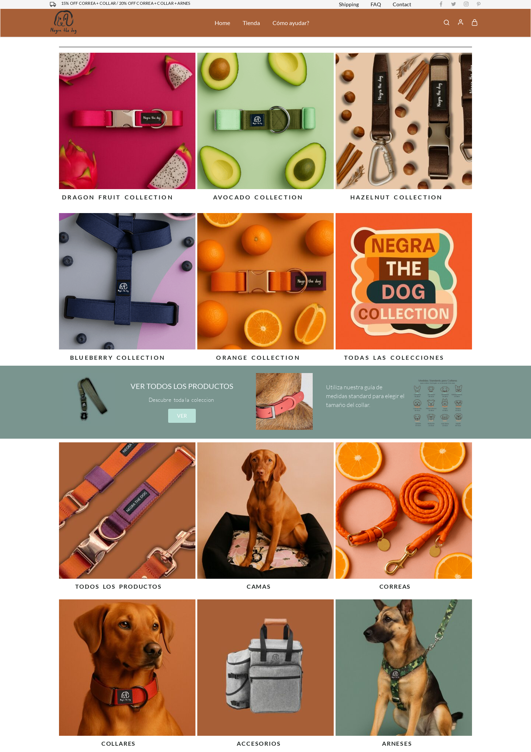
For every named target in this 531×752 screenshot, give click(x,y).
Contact (402, 4)
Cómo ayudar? (291, 22)
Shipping (349, 4)
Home (222, 22)
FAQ (376, 4)
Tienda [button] (251, 22)
